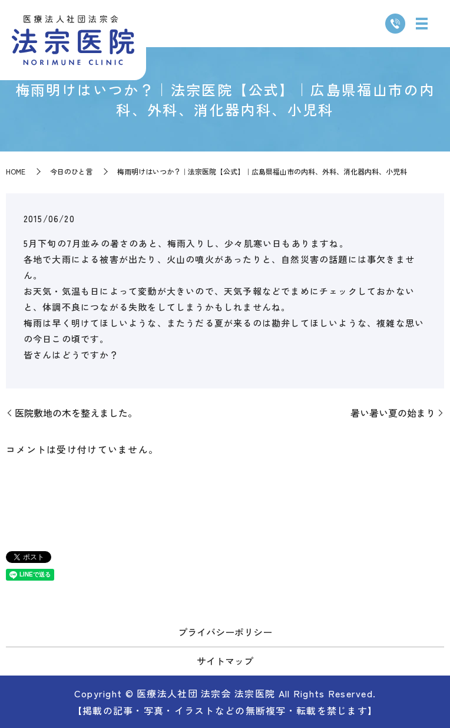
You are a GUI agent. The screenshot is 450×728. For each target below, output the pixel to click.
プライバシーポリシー (225, 632)
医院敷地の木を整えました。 (76, 412)
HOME (15, 171)
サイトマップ (225, 661)
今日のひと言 (71, 171)
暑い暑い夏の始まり (392, 412)
